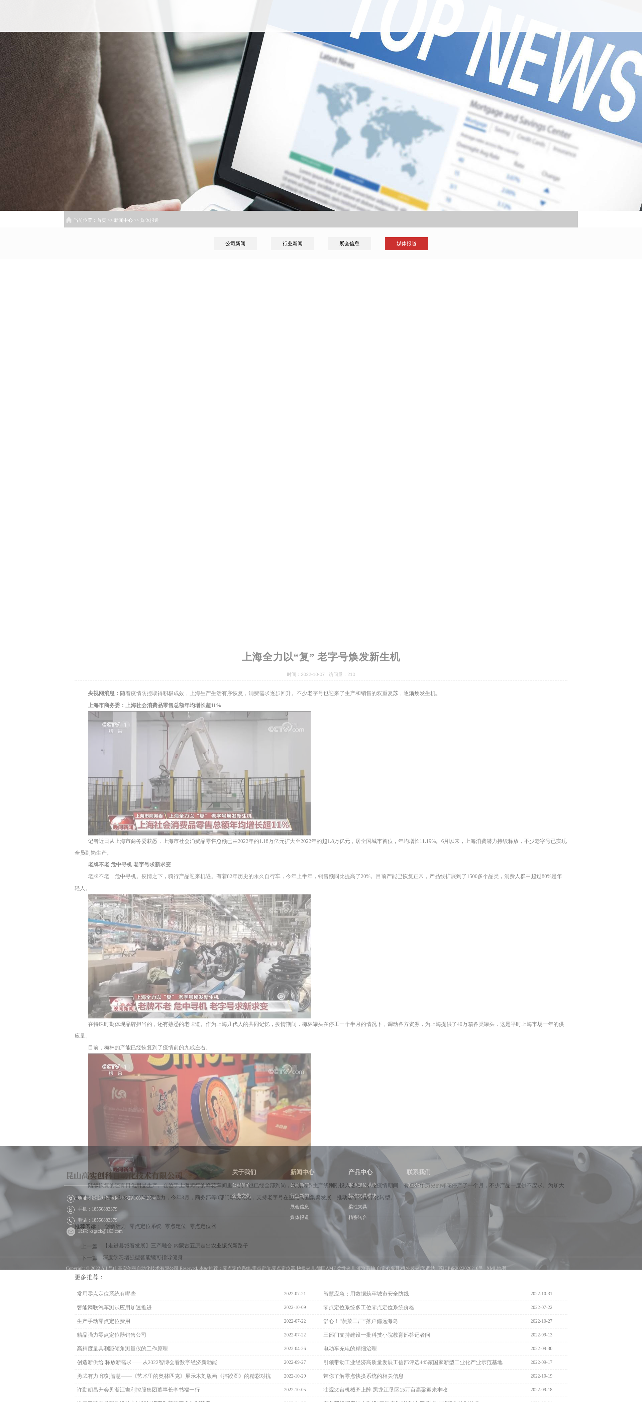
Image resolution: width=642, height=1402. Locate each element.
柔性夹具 (357, 1255)
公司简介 (241, 1233)
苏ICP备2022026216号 (460, 1326)
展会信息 (349, 243)
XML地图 (496, 1326)
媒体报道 (149, 220)
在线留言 (416, 1233)
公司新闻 (235, 243)
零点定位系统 (362, 1233)
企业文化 (241, 1244)
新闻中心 (470, 25)
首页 (384, 25)
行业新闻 (293, 243)
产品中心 (513, 25)
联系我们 (556, 25)
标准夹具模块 (362, 1244)
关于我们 (427, 25)
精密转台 (357, 1266)
